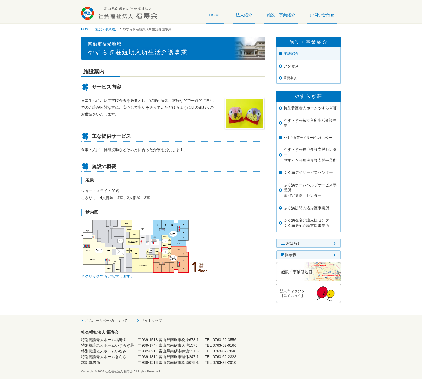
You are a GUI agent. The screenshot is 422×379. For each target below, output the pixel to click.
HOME (215, 15)
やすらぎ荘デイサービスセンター (308, 138)
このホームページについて (106, 320)
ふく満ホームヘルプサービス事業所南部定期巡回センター (310, 190)
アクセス (291, 66)
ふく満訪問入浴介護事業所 (306, 208)
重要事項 (290, 78)
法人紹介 (244, 15)
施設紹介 (291, 53)
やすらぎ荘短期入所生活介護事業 (310, 123)
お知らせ (291, 243)
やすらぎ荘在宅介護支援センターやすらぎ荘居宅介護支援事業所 (310, 154)
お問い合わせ (322, 15)
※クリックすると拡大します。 (107, 276)
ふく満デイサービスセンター (308, 172)
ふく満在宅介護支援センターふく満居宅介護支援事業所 (308, 223)
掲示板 (288, 255)
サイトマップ (151, 320)
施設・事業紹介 (281, 15)
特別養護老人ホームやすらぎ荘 (310, 108)
